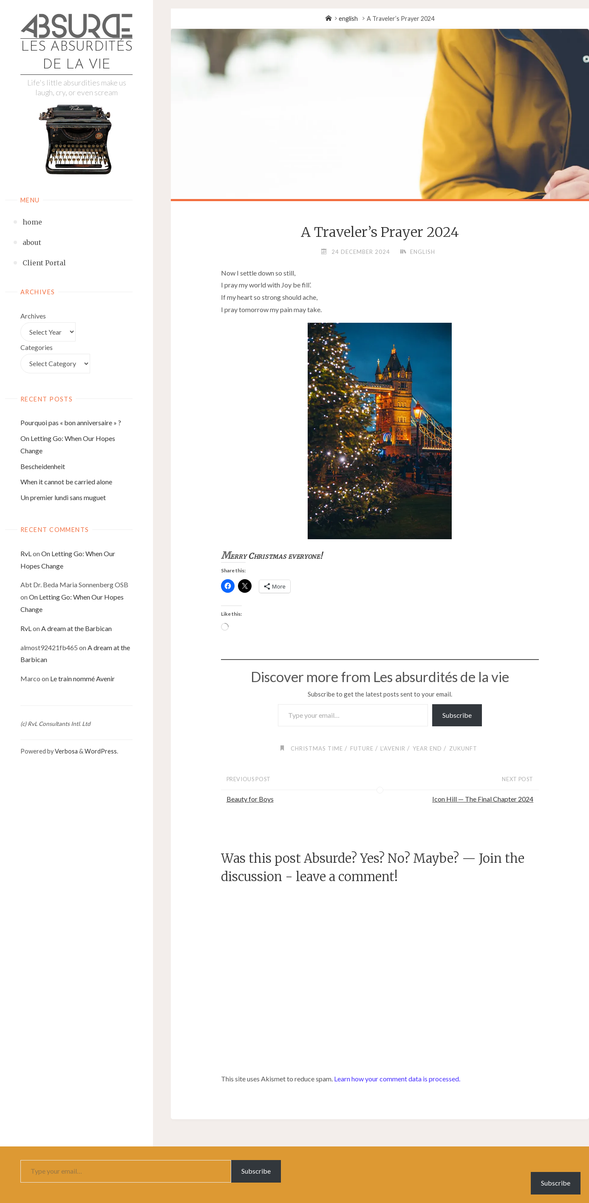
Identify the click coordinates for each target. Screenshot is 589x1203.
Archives (33, 316)
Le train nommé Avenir (82, 678)
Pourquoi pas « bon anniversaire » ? (70, 422)
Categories (36, 347)
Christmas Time (317, 748)
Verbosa (66, 751)
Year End (427, 748)
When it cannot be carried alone (66, 482)
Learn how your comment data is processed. (397, 1079)
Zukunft (463, 748)
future (362, 748)
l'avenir (392, 748)
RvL (25, 553)
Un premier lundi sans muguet (63, 497)
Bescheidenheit (42, 466)
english (348, 18)
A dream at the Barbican (76, 628)
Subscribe (457, 715)
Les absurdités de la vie (77, 56)
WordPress (101, 751)
